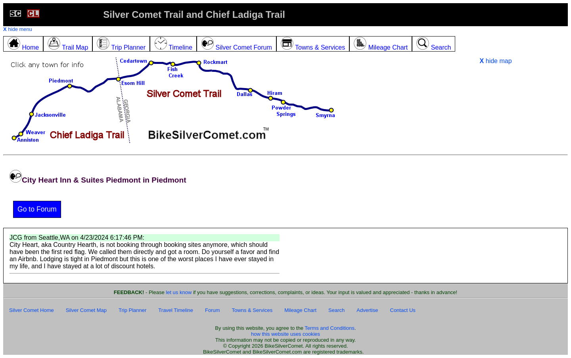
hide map (496, 61)
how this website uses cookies (285, 334)
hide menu (17, 29)
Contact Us (403, 310)
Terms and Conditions (329, 328)
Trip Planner (132, 310)
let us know (179, 292)
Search (336, 310)
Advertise (367, 310)
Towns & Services (252, 310)
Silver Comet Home (31, 310)
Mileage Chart (300, 310)
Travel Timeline (175, 310)
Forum (212, 310)
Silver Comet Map (86, 310)
